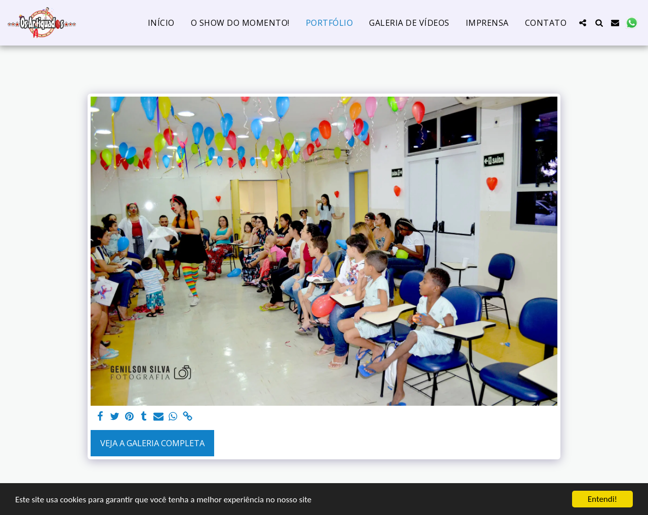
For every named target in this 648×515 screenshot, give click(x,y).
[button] (582, 23)
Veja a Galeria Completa (152, 443)
